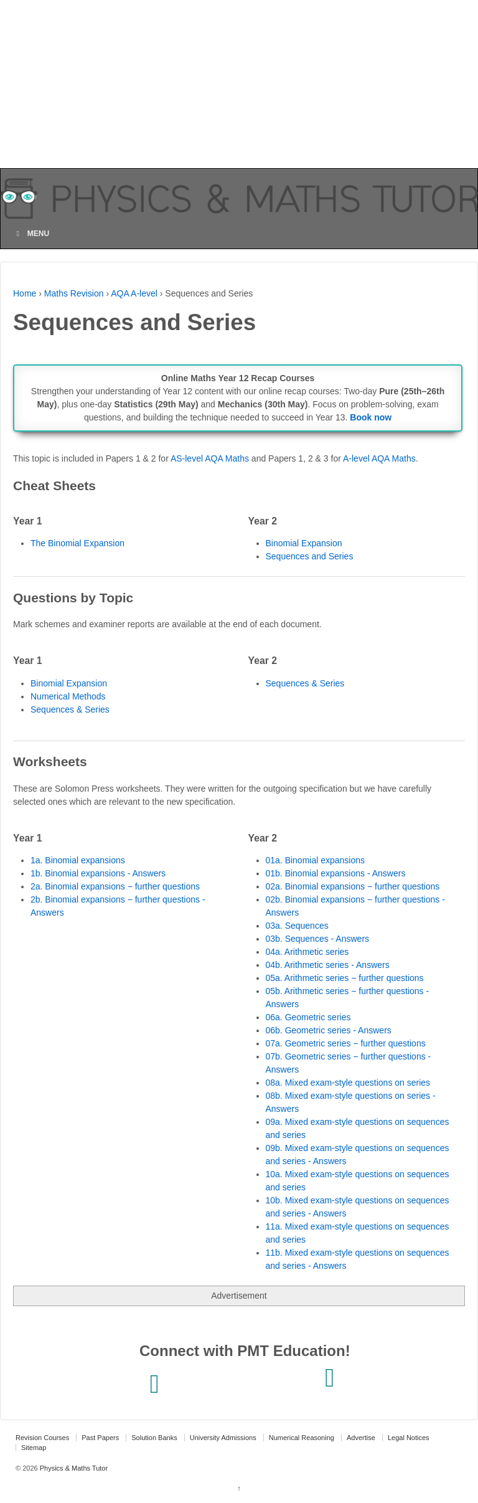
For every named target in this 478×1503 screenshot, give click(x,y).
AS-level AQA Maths (210, 458)
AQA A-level (134, 293)
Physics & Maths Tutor (73, 1468)
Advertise (361, 1437)
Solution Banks (154, 1437)
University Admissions (223, 1437)
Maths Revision (74, 293)
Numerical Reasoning (301, 1437)
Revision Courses (42, 1437)
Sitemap (33, 1447)
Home (24, 293)
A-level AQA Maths (379, 458)
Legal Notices (408, 1437)
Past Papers (100, 1437)
